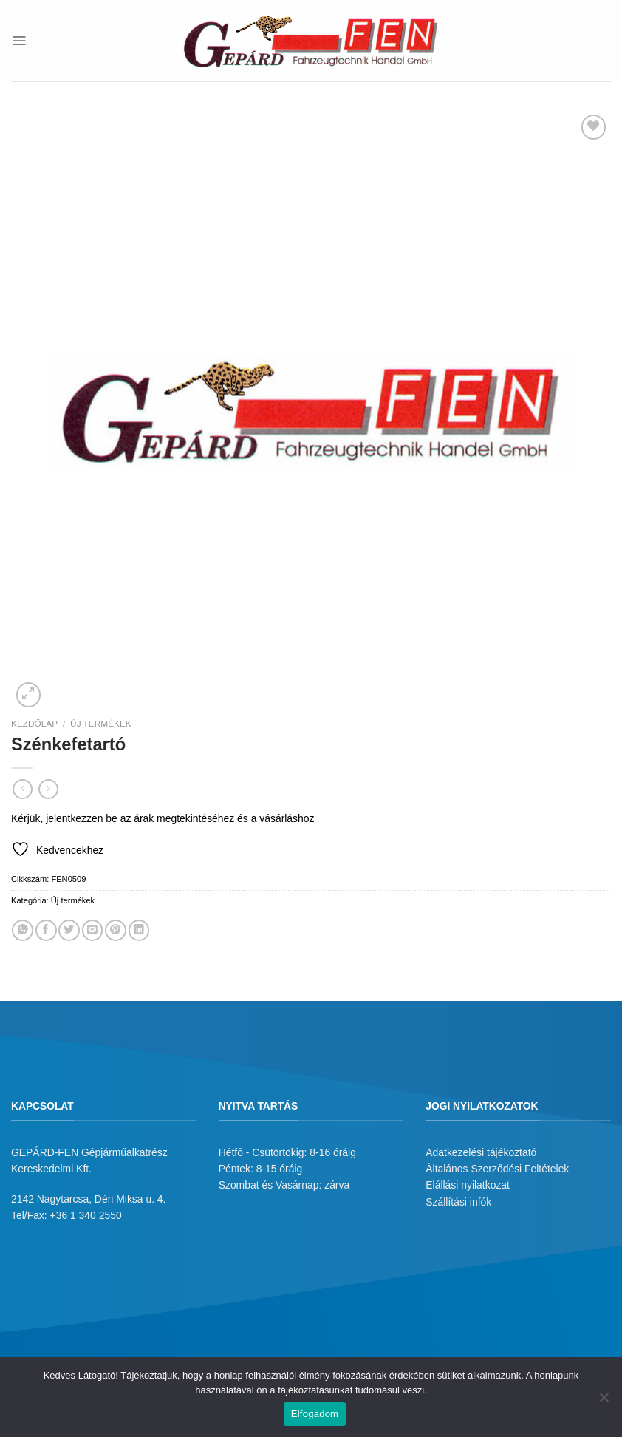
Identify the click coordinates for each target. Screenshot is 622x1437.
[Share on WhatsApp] (22, 930)
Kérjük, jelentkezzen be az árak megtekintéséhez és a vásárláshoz (162, 818)
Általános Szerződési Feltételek (497, 1169)
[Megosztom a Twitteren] (69, 930)
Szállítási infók (458, 1202)
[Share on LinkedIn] (139, 930)
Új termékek (100, 723)
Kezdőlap (34, 723)
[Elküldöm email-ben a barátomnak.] (92, 930)
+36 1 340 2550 (86, 1215)
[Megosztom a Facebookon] (46, 930)
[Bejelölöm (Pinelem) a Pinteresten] (115, 930)
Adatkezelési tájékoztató (481, 1152)
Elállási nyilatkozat (468, 1185)
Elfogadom (314, 1413)
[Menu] (19, 40)
